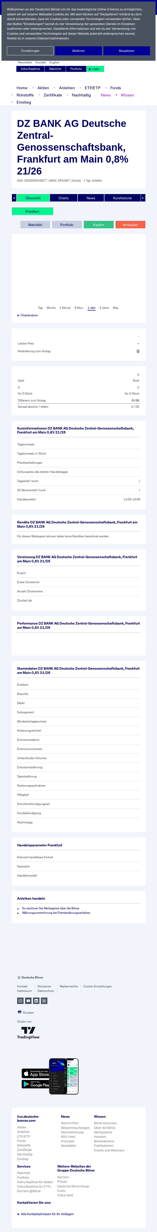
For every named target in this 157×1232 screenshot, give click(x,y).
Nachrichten (69, 1123)
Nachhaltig (80, 95)
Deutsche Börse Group (73, 1190)
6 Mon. (78, 308)
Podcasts (67, 1141)
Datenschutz (45, 991)
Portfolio (76, 69)
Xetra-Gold (65, 1199)
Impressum (24, 991)
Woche (50, 308)
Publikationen (103, 1145)
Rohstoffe (25, 95)
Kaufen (98, 225)
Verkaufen (130, 225)
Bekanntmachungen (75, 1128)
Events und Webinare (109, 1150)
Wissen (125, 95)
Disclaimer (44, 986)
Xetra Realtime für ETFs (34, 1186)
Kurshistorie (122, 198)
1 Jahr (91, 308)
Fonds (115, 88)
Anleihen (65, 88)
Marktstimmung (72, 1132)
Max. (116, 308)
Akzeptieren (126, 51)
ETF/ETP (91, 88)
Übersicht (33, 198)
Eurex (61, 1195)
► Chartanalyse (27, 315)
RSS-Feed (68, 1137)
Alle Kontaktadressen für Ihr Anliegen (45, 1218)
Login (93, 69)
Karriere (62, 1181)
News (104, 95)
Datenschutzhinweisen (54, 38)
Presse (62, 1186)
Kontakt (40, 62)
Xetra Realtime (30, 69)
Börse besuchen (105, 1123)
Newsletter (25, 62)
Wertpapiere (103, 1132)
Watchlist (56, 69)
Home (22, 88)
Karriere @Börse (29, 1191)
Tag (39, 308)
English (54, 62)
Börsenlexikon (104, 1141)
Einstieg (24, 102)
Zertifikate (52, 95)
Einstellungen (30, 51)
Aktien (42, 88)
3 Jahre (104, 308)
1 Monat (64, 308)
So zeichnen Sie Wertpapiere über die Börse (51, 908)
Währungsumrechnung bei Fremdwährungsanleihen (56, 913)
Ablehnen (78, 51)
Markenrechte (69, 986)
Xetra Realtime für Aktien (35, 1182)
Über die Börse (105, 1128)
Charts (63, 198)
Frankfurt (32, 211)
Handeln (100, 1137)
